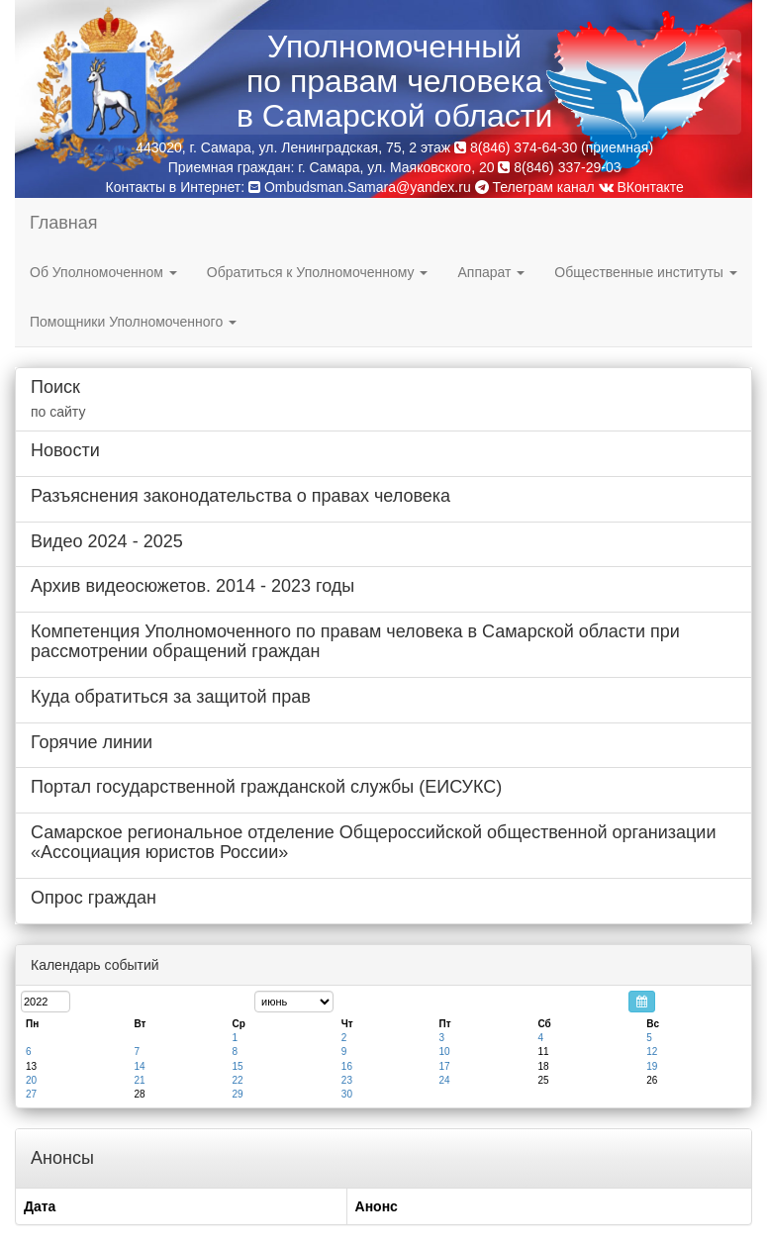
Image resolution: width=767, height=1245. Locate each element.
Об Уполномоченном (103, 272)
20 (31, 1080)
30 (346, 1094)
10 (443, 1051)
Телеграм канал (535, 187)
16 (346, 1066)
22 (238, 1080)
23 (346, 1080)
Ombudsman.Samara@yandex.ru (367, 187)
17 (443, 1066)
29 (238, 1094)
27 (31, 1094)
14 (139, 1066)
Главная (64, 223)
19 (651, 1066)
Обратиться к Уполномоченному (318, 272)
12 (651, 1051)
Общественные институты (645, 272)
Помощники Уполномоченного (133, 322)
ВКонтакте (641, 187)
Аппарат (491, 272)
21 (139, 1080)
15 (238, 1066)
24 (443, 1080)
